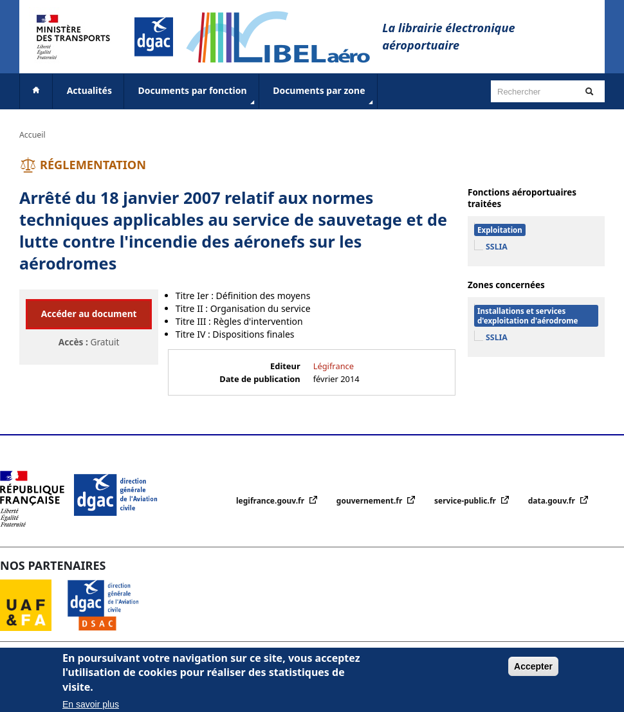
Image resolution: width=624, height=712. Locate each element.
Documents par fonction (197, 95)
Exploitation (499, 230)
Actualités (89, 90)
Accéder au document (89, 313)
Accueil (32, 134)
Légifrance (333, 366)
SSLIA (497, 246)
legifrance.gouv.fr (271, 500)
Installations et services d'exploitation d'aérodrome (527, 315)
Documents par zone (324, 95)
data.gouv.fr (552, 500)
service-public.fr (466, 500)
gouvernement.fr (370, 500)
